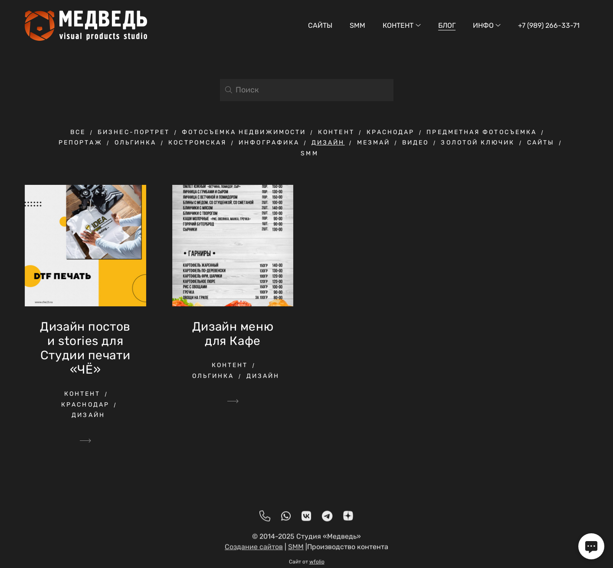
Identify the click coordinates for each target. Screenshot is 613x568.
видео (415, 142)
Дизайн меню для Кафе (232, 333)
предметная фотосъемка (481, 132)
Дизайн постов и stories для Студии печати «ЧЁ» (85, 348)
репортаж (80, 142)
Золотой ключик (478, 142)
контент (336, 132)
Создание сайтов (254, 550)
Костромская (197, 142)
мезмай (373, 142)
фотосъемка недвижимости (244, 132)
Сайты (320, 25)
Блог (447, 25)
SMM (357, 25)
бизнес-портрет (134, 132)
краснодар (391, 132)
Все (77, 132)
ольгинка (136, 142)
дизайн (327, 142)
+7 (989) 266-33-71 (549, 25)
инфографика (269, 142)
